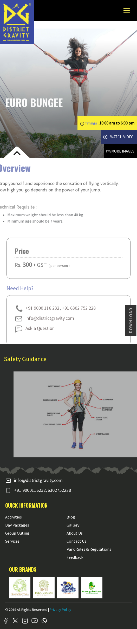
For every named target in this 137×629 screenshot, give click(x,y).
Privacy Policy (60, 609)
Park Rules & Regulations (89, 549)
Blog (71, 517)
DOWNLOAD (130, 320)
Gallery (73, 525)
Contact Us (76, 541)
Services (12, 541)
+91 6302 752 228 (79, 313)
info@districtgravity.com (44, 323)
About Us (75, 533)
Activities (13, 517)
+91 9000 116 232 (37, 313)
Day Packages (17, 525)
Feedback (75, 557)
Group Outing (17, 533)
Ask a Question (35, 333)
